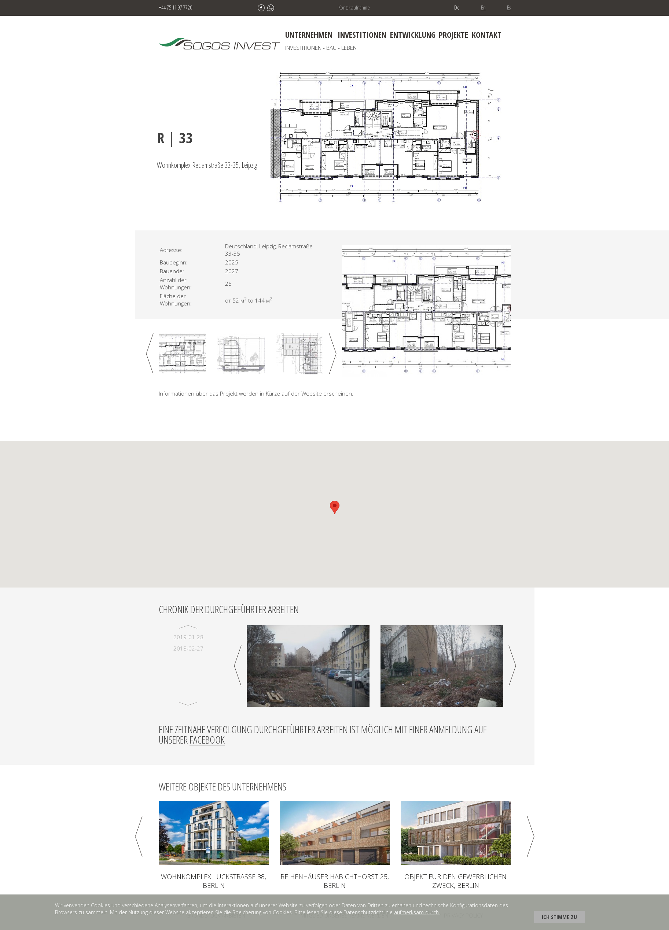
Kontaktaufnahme (354, 7)
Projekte (453, 34)
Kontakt (486, 34)
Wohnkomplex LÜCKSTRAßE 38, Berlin (213, 881)
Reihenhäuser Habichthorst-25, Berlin (334, 881)
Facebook (207, 739)
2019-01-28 (188, 637)
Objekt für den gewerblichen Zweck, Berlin (455, 881)
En (483, 7)
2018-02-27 (188, 648)
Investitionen (362, 34)
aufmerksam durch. (417, 912)
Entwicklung (412, 34)
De (457, 7)
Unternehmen (308, 34)
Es (509, 7)
